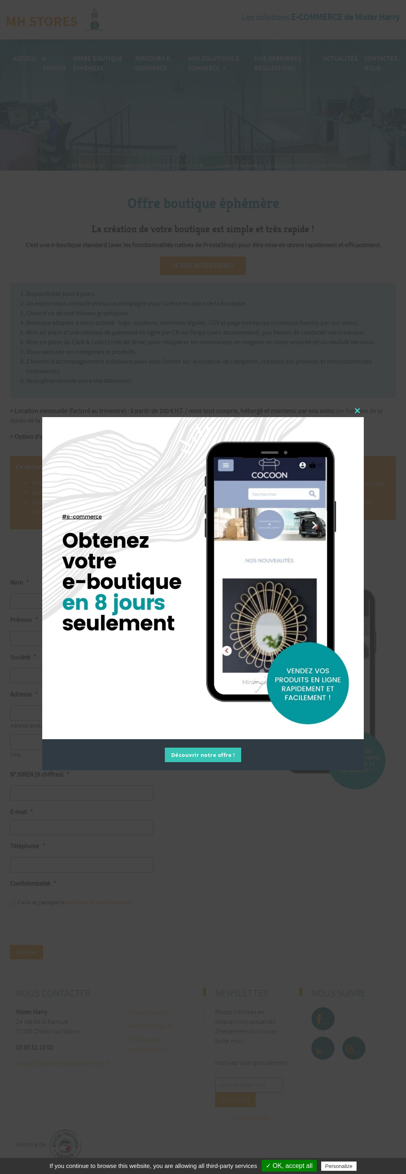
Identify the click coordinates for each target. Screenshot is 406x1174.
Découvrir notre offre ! (203, 755)
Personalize (339, 1166)
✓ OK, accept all (289, 1165)
